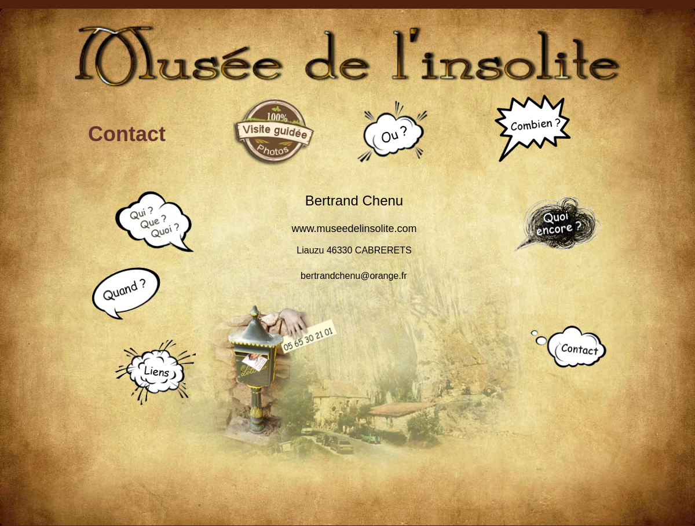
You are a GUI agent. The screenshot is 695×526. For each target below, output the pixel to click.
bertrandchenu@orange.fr (354, 276)
